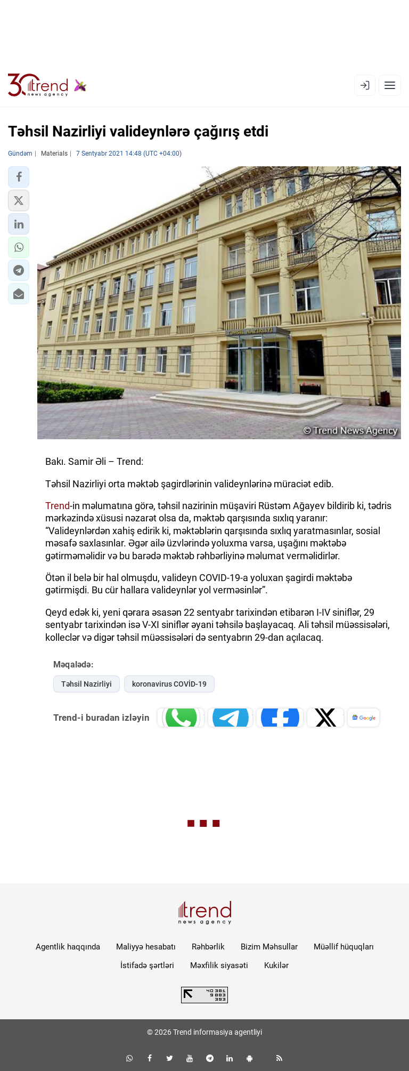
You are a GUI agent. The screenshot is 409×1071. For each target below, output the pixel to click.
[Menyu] (390, 85)
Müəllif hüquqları (344, 947)
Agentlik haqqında (68, 947)
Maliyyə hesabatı (146, 947)
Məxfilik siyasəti (219, 965)
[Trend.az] (47, 85)
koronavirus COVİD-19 (169, 684)
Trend (57, 505)
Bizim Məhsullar (269, 947)
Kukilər (276, 965)
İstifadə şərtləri (147, 965)
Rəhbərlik (208, 947)
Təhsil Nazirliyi (86, 684)
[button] (19, 177)
